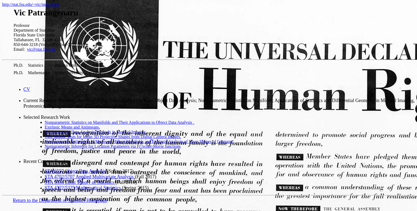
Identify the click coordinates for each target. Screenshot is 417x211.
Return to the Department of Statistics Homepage (60, 200)
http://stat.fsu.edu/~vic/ (21, 4)
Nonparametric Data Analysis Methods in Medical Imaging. (96, 132)
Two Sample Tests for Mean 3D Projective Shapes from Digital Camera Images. (113, 136)
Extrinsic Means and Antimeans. (72, 127)
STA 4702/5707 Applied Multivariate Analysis (89, 176)
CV (26, 89)
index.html (50, 4)
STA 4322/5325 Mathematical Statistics (83, 188)
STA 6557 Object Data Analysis (76, 171)
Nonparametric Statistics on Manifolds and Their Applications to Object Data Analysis (119, 122)
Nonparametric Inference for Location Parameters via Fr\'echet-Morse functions (113, 146)
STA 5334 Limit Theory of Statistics (80, 182)
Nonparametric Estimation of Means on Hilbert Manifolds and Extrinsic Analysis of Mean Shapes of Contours (139, 141)
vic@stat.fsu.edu (41, 49)
